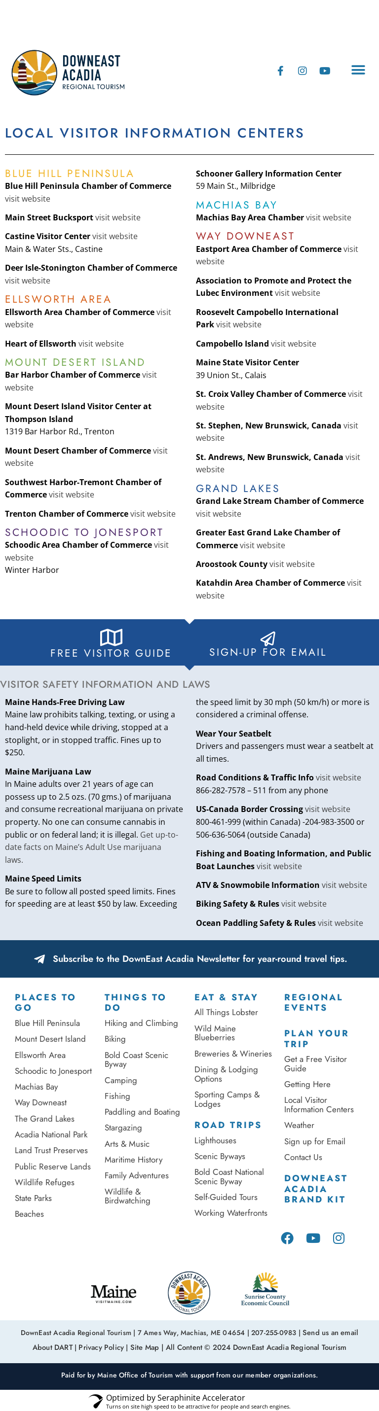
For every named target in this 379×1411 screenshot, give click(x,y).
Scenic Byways (219, 1156)
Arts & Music (127, 1144)
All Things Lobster (226, 1012)
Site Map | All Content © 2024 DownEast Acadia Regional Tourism (236, 1346)
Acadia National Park (51, 1134)
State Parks (33, 1198)
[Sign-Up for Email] (268, 639)
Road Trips (228, 1125)
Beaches (29, 1214)
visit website (27, 198)
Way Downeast (41, 1102)
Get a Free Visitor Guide (315, 1063)
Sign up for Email (316, 1141)
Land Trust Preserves (51, 1150)
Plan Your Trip (316, 1039)
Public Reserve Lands (53, 1166)
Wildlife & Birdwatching (128, 1196)
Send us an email (330, 1332)
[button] (358, 70)
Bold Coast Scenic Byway (136, 1059)
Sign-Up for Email (268, 652)
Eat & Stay (226, 997)
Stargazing (123, 1127)
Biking (115, 1039)
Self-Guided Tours (226, 1197)
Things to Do (136, 1003)
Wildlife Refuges (45, 1182)
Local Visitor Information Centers (319, 1104)
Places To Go (45, 1003)
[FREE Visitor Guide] (111, 637)
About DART (56, 1346)
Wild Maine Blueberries (215, 1033)
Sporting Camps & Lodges (227, 1099)
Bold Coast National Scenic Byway (229, 1176)
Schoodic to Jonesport (53, 1071)
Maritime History (133, 1159)
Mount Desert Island (50, 1039)
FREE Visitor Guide (111, 653)
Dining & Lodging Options (226, 1074)
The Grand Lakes (45, 1119)
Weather (299, 1125)
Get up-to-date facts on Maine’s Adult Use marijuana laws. (91, 847)
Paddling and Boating (142, 1112)
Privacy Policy (104, 1346)
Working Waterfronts (230, 1213)
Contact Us (303, 1157)
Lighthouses (215, 1140)
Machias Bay (36, 1087)
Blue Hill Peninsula (47, 1023)
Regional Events (313, 1003)
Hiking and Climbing (141, 1023)
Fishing (117, 1096)
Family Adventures (137, 1175)
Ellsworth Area (40, 1055)
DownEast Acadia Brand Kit (316, 1189)
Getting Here (307, 1084)
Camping (121, 1080)
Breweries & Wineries (233, 1053)
